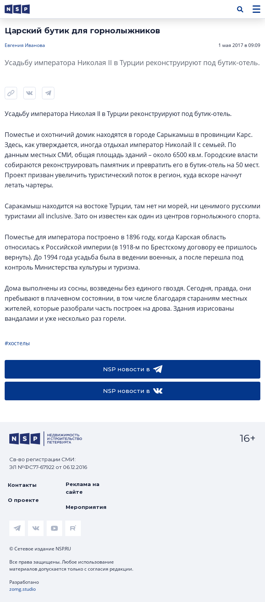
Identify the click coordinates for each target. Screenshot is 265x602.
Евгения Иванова (25, 45)
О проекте (23, 500)
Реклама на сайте (82, 488)
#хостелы (17, 343)
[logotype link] (24, 9)
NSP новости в (132, 369)
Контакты (22, 485)
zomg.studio (22, 589)
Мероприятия (86, 507)
